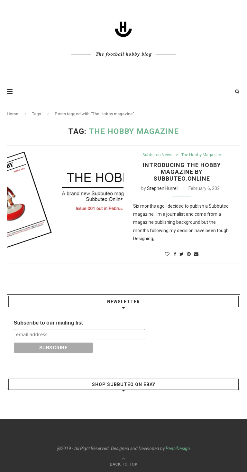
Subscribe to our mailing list (48, 323)
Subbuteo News (157, 154)
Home (12, 113)
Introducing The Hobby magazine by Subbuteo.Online (182, 172)
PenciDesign (178, 448)
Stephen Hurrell (162, 188)
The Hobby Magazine (201, 154)
